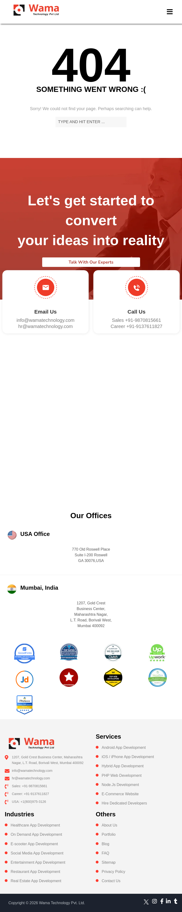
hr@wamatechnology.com (45, 326)
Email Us (45, 312)
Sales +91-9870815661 (136, 320)
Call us (136, 312)
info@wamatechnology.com (46, 320)
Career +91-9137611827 (137, 326)
